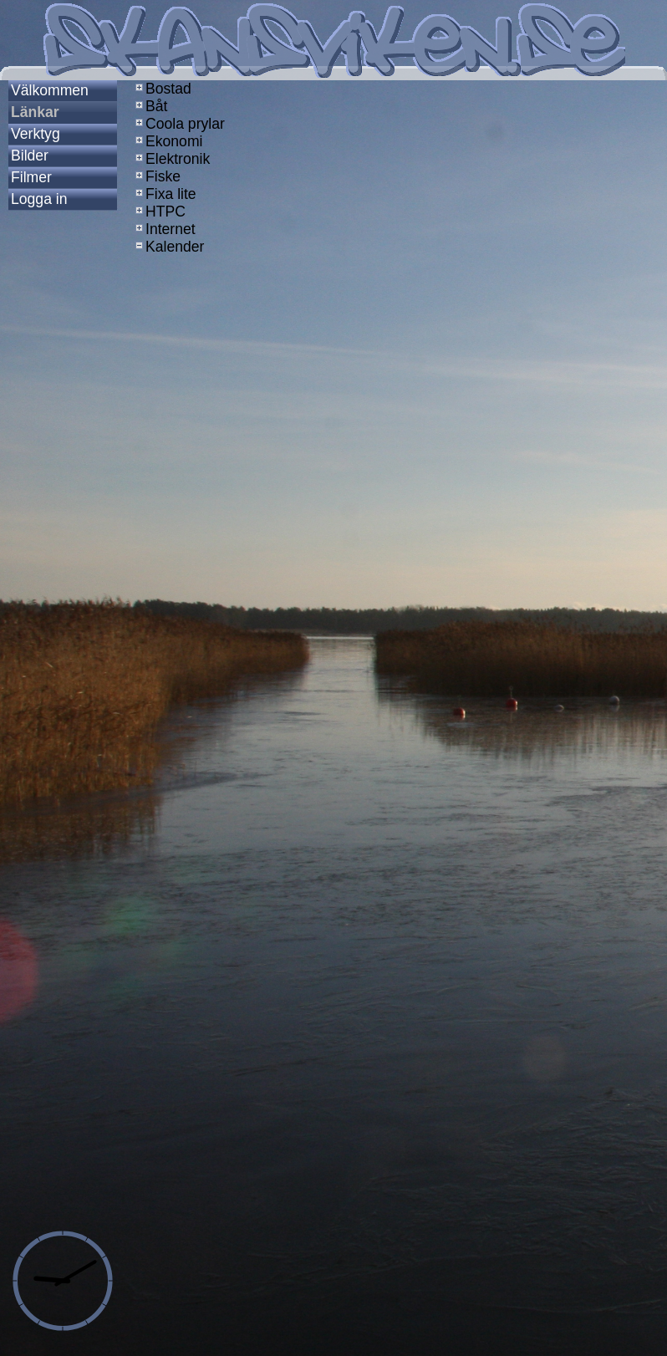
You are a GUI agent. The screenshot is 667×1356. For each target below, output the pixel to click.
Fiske (156, 176)
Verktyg (35, 133)
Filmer (31, 177)
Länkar (35, 112)
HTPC (159, 211)
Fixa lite (164, 194)
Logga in (39, 199)
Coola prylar (178, 123)
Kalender (168, 246)
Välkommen (50, 90)
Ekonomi (167, 141)
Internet (164, 229)
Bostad (161, 88)
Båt (149, 106)
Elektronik (171, 158)
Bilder (29, 155)
